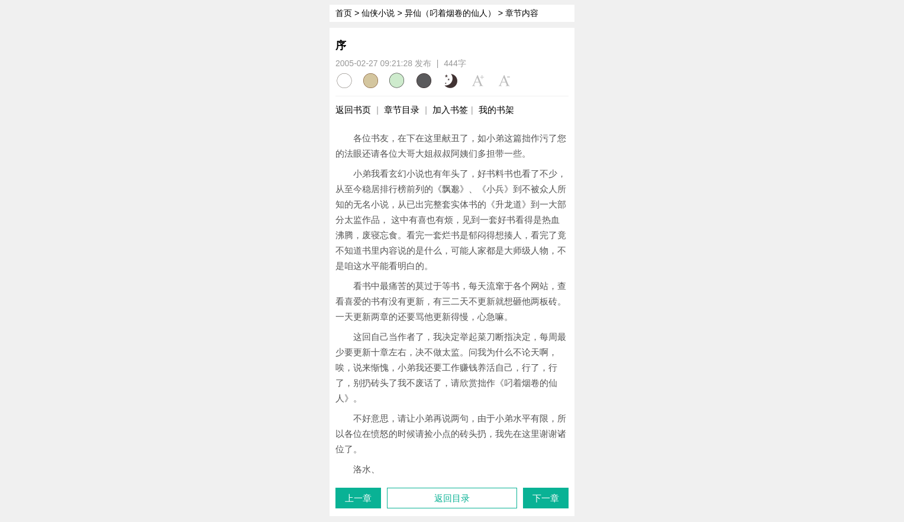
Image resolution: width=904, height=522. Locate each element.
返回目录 (452, 498)
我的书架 (496, 110)
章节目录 (401, 110)
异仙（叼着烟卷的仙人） (450, 13)
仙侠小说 (378, 13)
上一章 (358, 498)
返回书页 (353, 110)
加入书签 (450, 110)
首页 (343, 13)
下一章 (545, 498)
